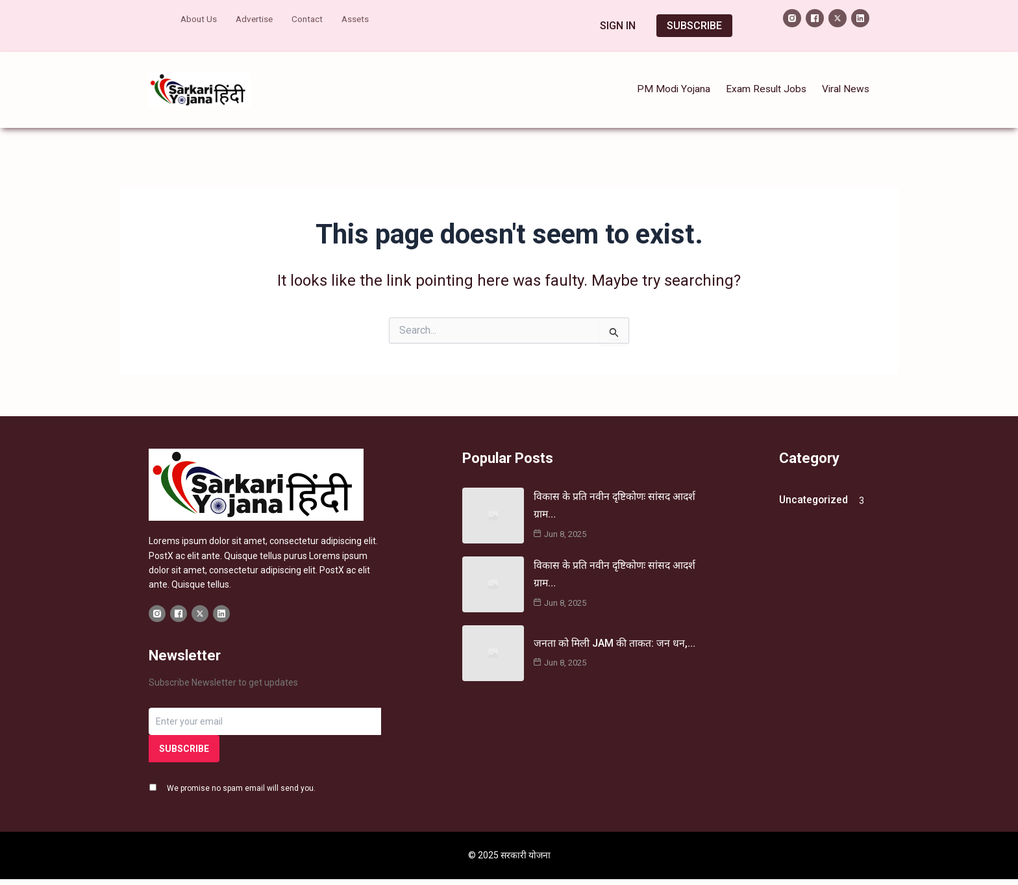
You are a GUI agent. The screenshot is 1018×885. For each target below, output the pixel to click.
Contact (311, 17)
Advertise (257, 17)
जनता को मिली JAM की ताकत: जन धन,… (614, 631)
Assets (361, 17)
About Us (199, 17)
